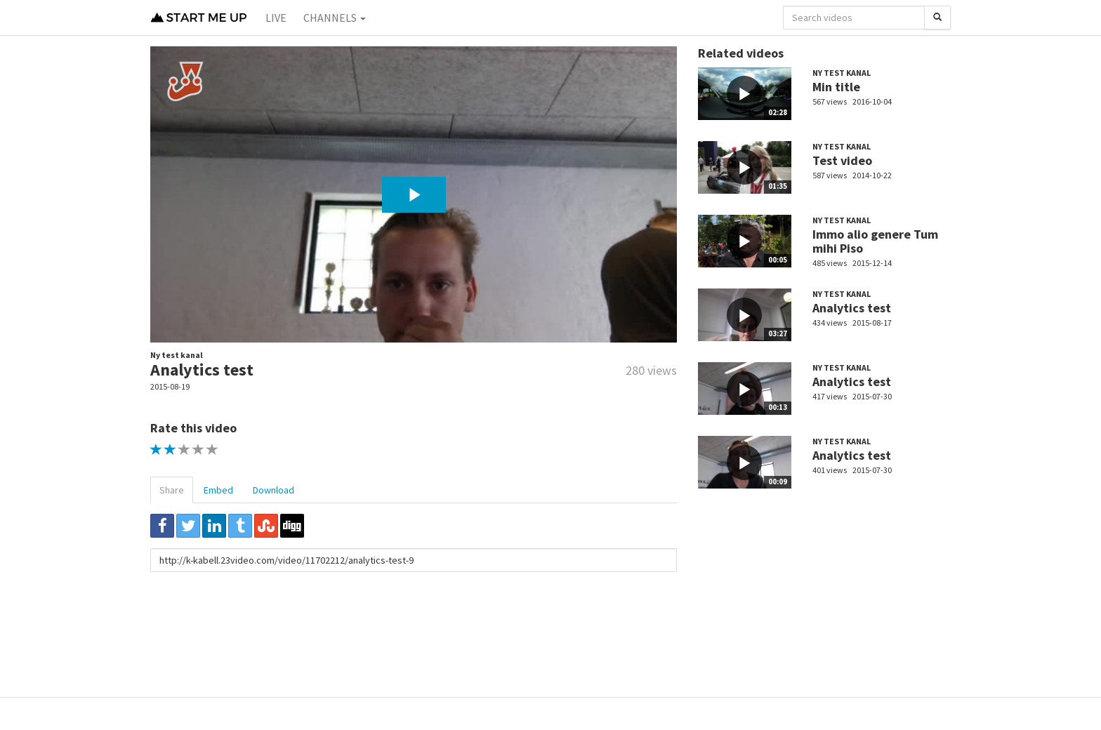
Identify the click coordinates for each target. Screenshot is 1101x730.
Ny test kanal (176, 355)
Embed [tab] (218, 490)
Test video (842, 160)
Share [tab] (171, 490)
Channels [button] (334, 18)
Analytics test (851, 308)
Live (275, 18)
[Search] (937, 17)
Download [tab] (273, 490)
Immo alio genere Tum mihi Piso (875, 241)
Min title (836, 87)
